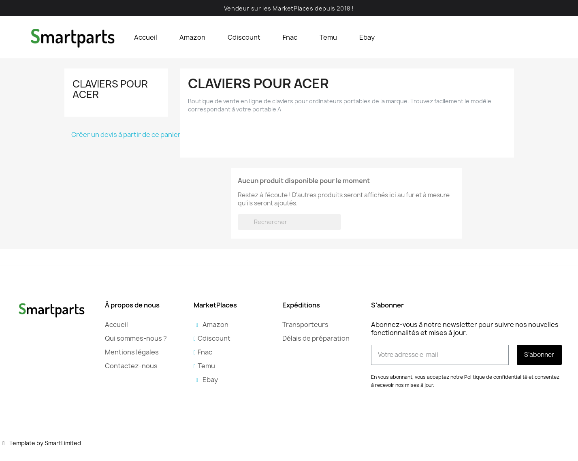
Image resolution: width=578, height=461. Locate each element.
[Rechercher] (289, 222)
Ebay (367, 37)
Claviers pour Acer (110, 89)
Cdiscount (244, 37)
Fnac (290, 37)
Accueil (145, 37)
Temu (328, 37)
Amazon (192, 37)
